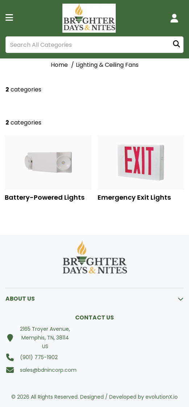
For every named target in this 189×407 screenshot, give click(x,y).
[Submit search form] (176, 45)
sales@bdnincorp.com (48, 370)
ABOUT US (20, 298)
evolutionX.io (161, 396)
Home (59, 65)
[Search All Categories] (94, 44)
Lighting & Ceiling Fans (107, 65)
